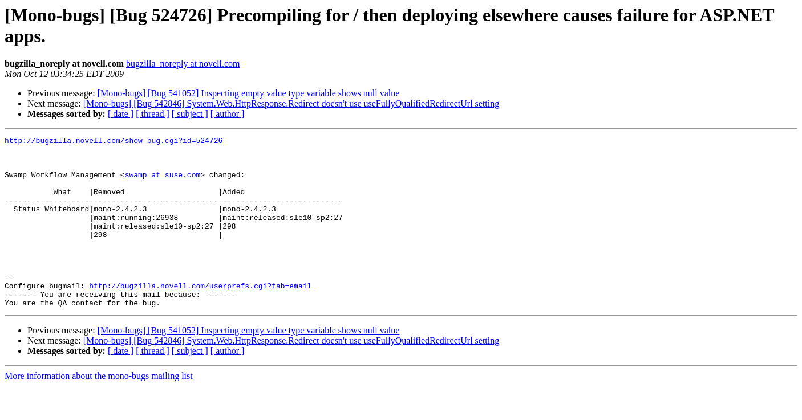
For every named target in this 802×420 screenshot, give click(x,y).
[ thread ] (152, 114)
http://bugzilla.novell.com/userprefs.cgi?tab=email (200, 316)
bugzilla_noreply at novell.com (183, 63)
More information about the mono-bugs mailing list (99, 410)
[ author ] (227, 114)
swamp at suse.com (163, 183)
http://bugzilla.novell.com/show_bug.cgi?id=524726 (113, 142)
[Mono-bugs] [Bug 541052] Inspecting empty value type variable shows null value (249, 93)
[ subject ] (190, 114)
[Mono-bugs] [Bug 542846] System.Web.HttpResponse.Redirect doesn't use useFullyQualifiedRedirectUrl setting (291, 103)
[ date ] (120, 114)
